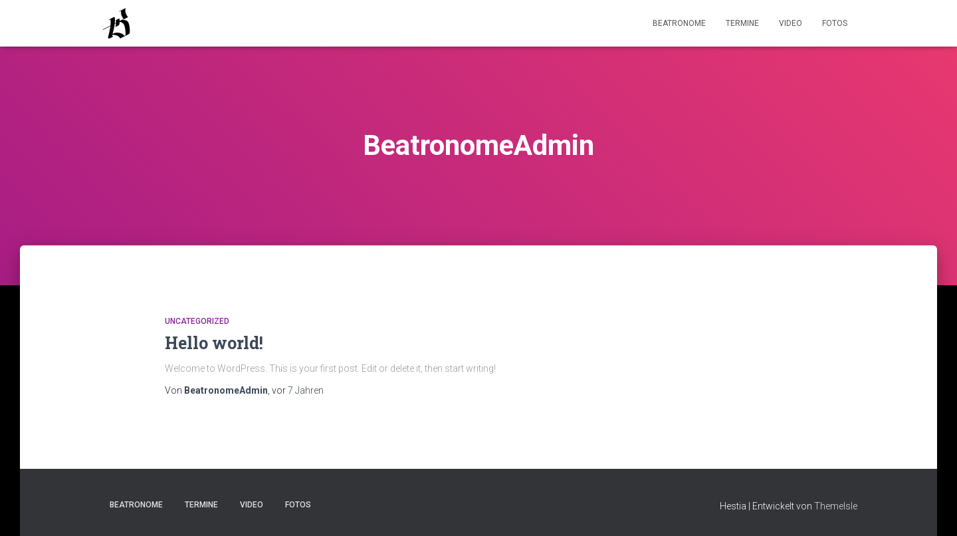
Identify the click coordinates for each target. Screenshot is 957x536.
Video (790, 23)
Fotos (834, 23)
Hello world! (214, 343)
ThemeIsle (835, 506)
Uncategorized (197, 321)
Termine (742, 23)
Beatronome (679, 23)
